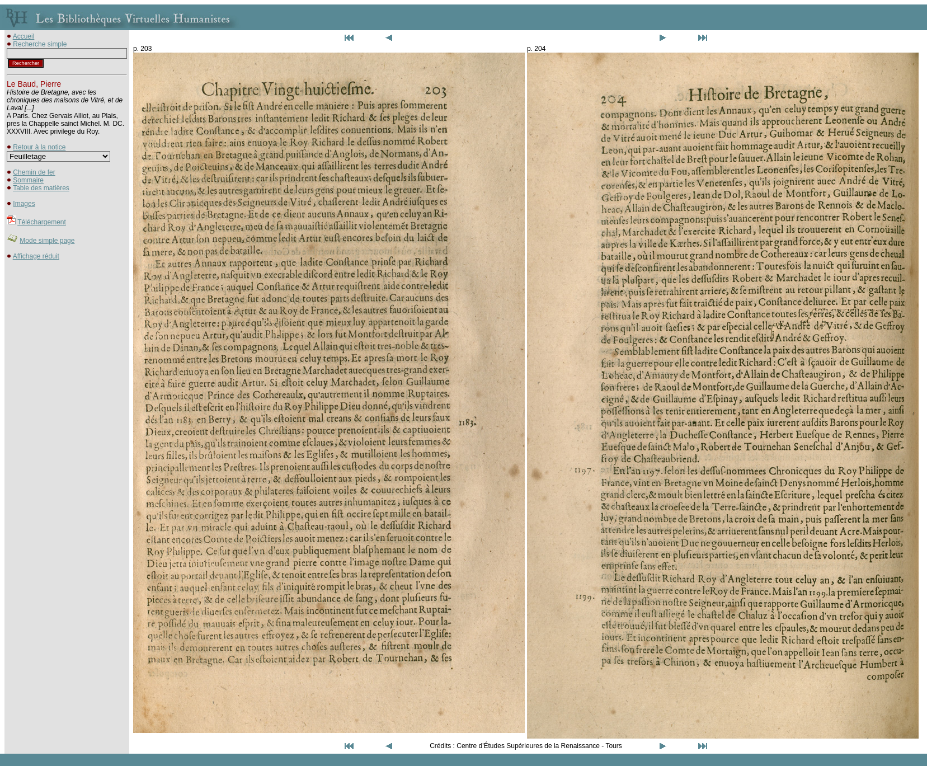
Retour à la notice (39, 147)
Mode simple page (47, 241)
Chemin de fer (34, 172)
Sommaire (28, 180)
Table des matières (41, 188)
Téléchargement (41, 222)
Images (24, 204)
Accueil (24, 36)
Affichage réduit (36, 256)
